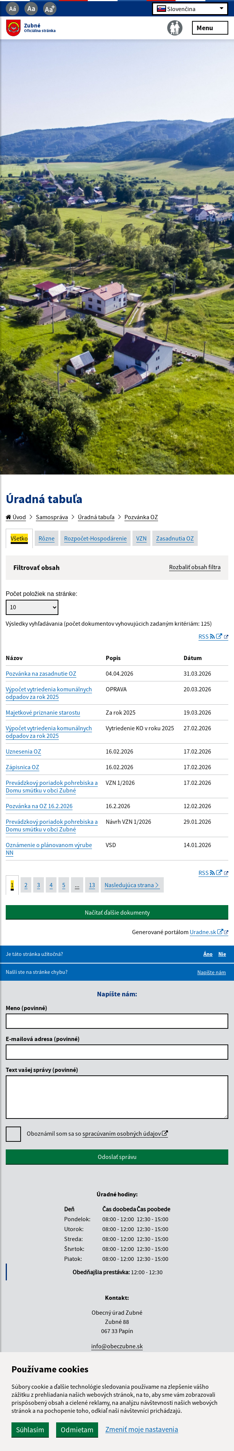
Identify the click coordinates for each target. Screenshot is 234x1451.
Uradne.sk (206, 932)
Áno (209, 954)
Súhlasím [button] (30, 1429)
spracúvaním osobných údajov (125, 1133)
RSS (210, 636)
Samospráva (52, 517)
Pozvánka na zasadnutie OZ (41, 673)
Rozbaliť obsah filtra (195, 567)
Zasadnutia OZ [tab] (175, 538)
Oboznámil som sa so (97, 1134)
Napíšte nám (211, 972)
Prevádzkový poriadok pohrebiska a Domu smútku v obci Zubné (52, 786)
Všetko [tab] (19, 538)
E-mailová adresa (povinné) (43, 1039)
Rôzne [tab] (47, 538)
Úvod (16, 517)
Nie (223, 954)
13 (92, 885)
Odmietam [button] (77, 1429)
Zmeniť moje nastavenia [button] (141, 1429)
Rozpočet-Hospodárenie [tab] (95, 538)
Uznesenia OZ (23, 751)
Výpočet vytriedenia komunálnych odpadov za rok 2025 (49, 692)
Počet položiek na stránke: (41, 594)
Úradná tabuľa (96, 517)
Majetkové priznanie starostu (43, 712)
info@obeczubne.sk (117, 1346)
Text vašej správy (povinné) (42, 1069)
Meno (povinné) (26, 1008)
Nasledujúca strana (132, 885)
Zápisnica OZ (22, 767)
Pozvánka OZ (141, 517)
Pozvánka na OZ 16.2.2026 (39, 806)
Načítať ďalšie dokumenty (117, 912)
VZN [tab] (141, 538)
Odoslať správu (117, 1156)
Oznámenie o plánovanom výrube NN (49, 848)
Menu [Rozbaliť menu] (210, 27)
